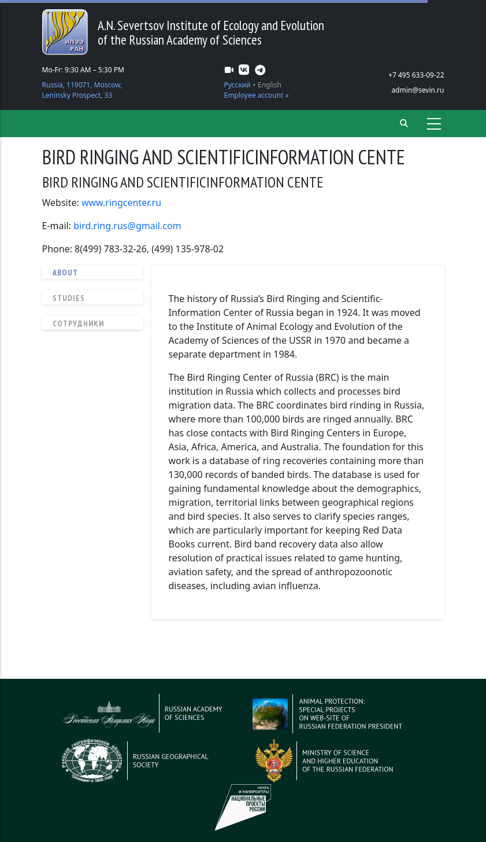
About (65, 272)
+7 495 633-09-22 (416, 75)
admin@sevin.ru (417, 90)
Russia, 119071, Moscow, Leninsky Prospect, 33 (82, 90)
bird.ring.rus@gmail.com (127, 225)
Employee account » (256, 95)
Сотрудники (78, 323)
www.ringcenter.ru (121, 202)
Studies (69, 298)
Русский (237, 85)
